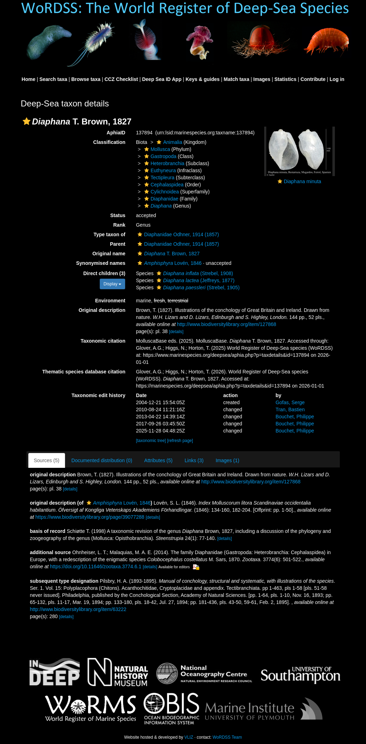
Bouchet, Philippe (294, 416)
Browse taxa (85, 79)
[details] (176, 331)
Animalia (168, 142)
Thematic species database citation (84, 371)
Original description (102, 310)
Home (28, 79)
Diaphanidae (161, 199)
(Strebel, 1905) (197, 287)
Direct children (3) (104, 273)
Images (261, 79)
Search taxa (53, 79)
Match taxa (236, 79)
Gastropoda (159, 156)
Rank (119, 225)
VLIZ (188, 737)
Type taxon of (110, 234)
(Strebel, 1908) (194, 273)
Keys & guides (203, 79)
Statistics (285, 79)
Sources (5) (46, 460)
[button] (26, 121)
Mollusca (156, 149)
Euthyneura (159, 170)
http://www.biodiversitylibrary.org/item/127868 (226, 324)
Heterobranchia (164, 163)
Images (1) (227, 460)
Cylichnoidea (161, 191)
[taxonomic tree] (151, 440)
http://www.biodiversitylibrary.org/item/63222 (78, 609)
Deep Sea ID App (162, 79)
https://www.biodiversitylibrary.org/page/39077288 (89, 517)
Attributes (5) (158, 460)
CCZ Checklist (121, 79)
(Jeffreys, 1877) (194, 280)
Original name (108, 253)
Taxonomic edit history (98, 395)
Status (118, 215)
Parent (118, 244)
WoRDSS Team (227, 737)
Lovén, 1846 (169, 263)
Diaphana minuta (302, 181)
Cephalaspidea (163, 184)
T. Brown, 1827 (167, 253)
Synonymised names (100, 263)
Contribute (313, 79)
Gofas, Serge (290, 402)
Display (113, 283)
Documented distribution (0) (101, 460)
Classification (109, 142)
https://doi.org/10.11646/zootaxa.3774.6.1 (95, 566)
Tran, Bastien (290, 409)
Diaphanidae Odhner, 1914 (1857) (177, 234)
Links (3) (194, 460)
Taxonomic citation (103, 341)
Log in (337, 79)
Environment (110, 300)
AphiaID (116, 132)
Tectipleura (159, 177)
